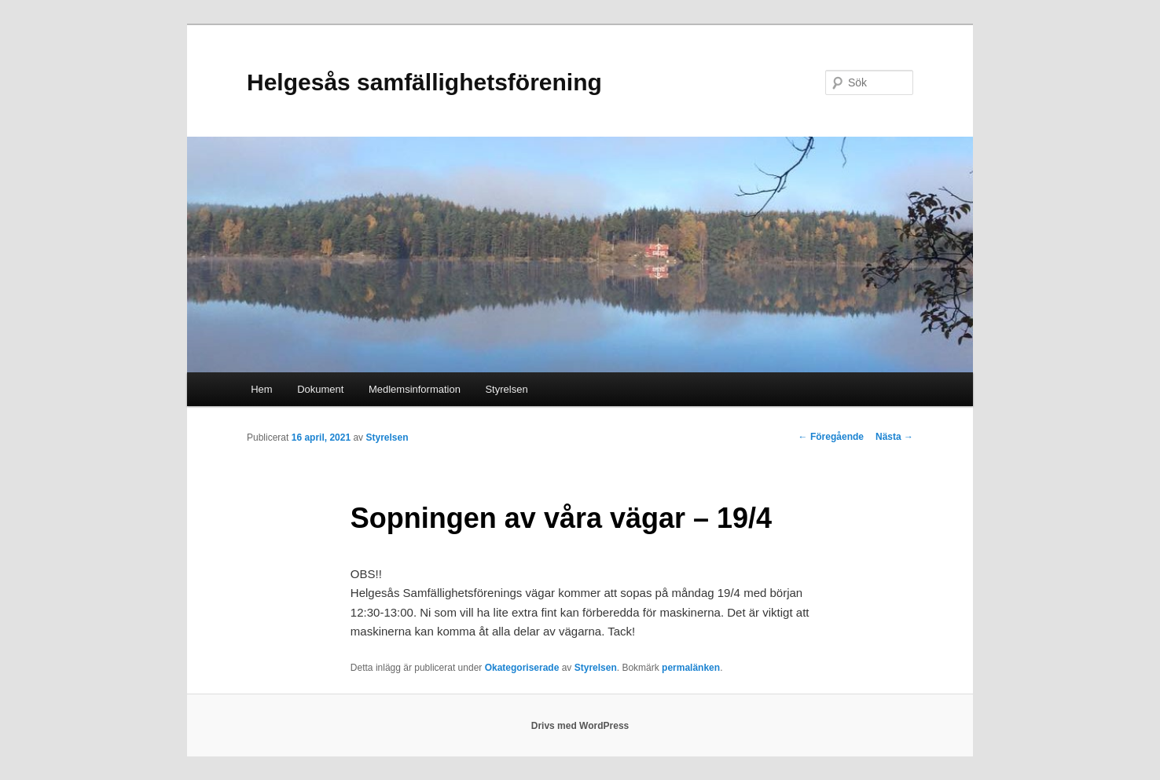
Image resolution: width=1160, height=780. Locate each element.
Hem (261, 389)
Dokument (320, 389)
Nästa (894, 436)
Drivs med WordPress (580, 725)
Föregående (831, 436)
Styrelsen (506, 389)
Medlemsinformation (415, 389)
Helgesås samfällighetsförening (424, 82)
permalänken (691, 667)
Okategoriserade (522, 667)
